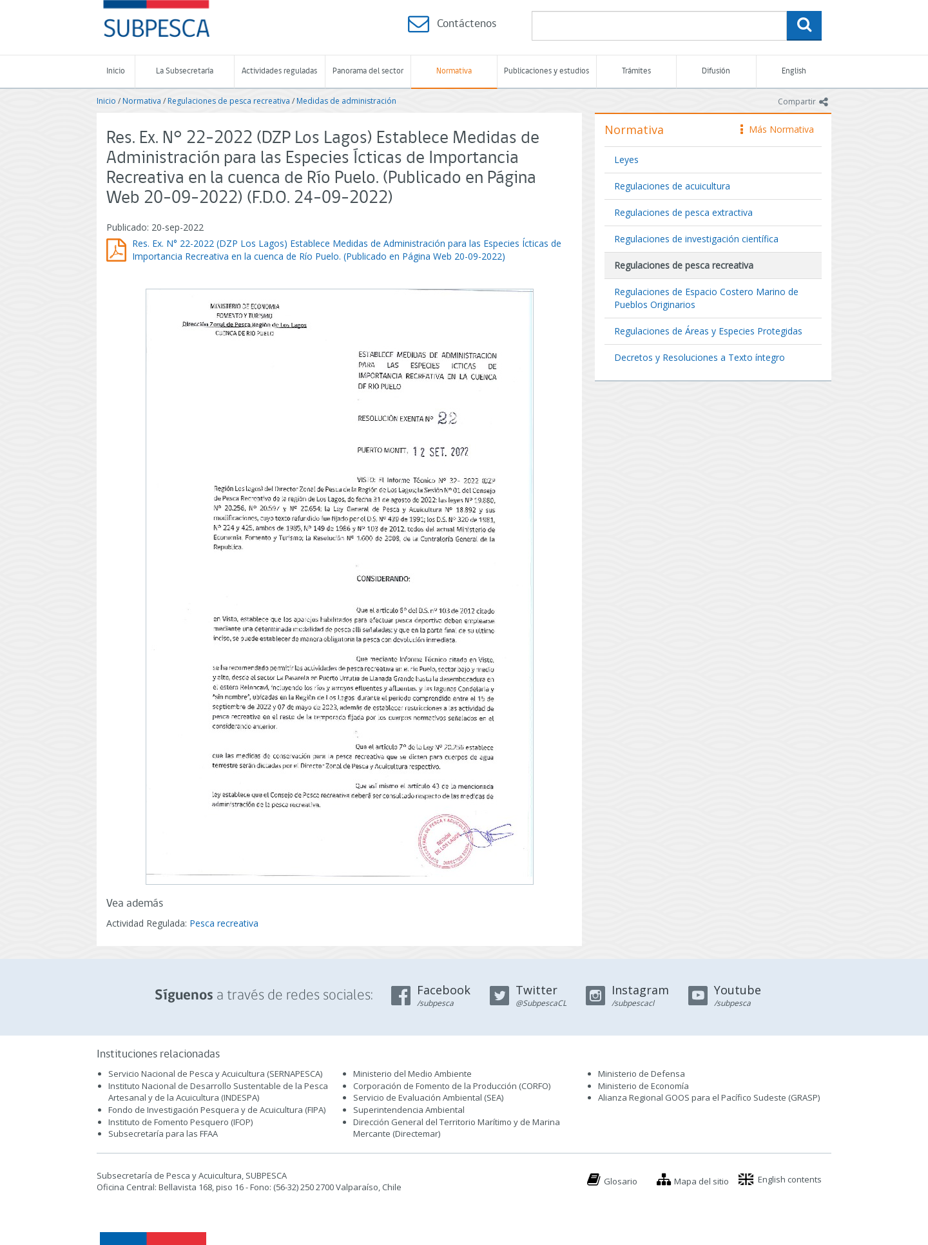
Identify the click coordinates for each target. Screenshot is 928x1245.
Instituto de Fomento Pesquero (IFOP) (180, 1122)
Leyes (626, 159)
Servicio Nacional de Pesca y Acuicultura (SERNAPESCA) (215, 1073)
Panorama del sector (368, 71)
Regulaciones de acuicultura (672, 186)
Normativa (454, 71)
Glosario (620, 1181)
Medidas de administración (346, 100)
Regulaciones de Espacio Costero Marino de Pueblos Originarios (706, 298)
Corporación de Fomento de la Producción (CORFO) (451, 1086)
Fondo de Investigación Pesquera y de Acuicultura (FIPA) (216, 1109)
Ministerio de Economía (643, 1086)
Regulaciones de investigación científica (696, 239)
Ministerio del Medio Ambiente (412, 1073)
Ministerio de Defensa (641, 1073)
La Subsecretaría (184, 71)
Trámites (636, 71)
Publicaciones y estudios (546, 71)
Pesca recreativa (223, 923)
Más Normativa (777, 129)
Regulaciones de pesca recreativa (229, 100)
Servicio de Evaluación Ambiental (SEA (427, 1097)
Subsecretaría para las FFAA (163, 1133)
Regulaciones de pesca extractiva (683, 212)
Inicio (115, 71)
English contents (790, 1179)
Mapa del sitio (701, 1181)
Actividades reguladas (279, 71)
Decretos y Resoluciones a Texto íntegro (699, 357)
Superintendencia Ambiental (409, 1109)
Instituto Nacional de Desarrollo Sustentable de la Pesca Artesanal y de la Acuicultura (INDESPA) (218, 1092)
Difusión (716, 71)
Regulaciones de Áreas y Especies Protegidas (708, 331)
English (794, 71)
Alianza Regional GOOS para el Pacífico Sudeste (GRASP (708, 1097)
